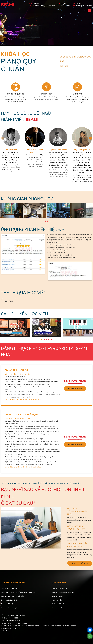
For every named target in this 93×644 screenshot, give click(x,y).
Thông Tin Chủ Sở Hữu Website (11, 588)
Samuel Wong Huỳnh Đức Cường (34, 151)
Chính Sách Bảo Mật (7, 604)
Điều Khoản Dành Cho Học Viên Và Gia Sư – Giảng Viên (18, 592)
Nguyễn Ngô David (82, 150)
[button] (90, 138)
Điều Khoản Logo (57, 596)
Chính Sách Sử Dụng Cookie (9, 600)
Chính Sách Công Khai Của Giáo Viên (63, 592)
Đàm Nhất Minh (11, 150)
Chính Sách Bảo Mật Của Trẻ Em (62, 588)
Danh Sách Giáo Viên (58, 604)
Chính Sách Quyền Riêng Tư (9, 608)
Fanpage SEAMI (57, 608)
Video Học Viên (57, 600)
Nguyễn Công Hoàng (58, 150)
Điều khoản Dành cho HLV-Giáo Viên (12, 596)
